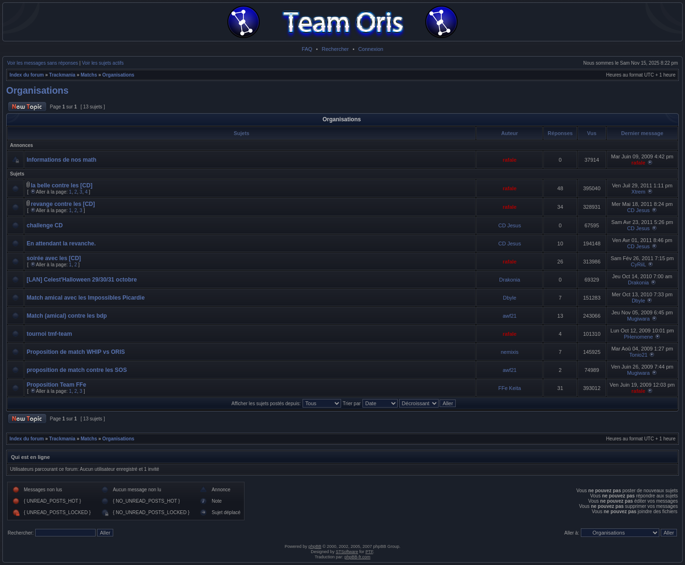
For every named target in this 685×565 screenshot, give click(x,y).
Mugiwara (638, 318)
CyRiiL (638, 264)
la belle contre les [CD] (61, 185)
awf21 (510, 316)
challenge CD (45, 225)
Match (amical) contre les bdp (67, 315)
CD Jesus (638, 210)
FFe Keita (509, 388)
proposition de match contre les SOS (77, 370)
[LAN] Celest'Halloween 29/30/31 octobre (82, 279)
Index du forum (27, 75)
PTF (369, 551)
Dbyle (509, 298)
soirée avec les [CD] (54, 258)
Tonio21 (638, 355)
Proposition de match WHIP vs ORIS (76, 352)
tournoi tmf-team (49, 334)
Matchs (89, 75)
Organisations (118, 75)
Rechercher (335, 49)
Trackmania (62, 75)
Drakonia (509, 279)
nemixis (510, 352)
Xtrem (638, 192)
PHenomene (638, 337)
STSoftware (347, 551)
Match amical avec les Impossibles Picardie (86, 297)
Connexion (370, 49)
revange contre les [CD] (63, 204)
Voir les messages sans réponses (42, 63)
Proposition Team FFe (56, 384)
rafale (510, 160)
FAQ (307, 49)
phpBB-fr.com (357, 557)
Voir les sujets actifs (103, 63)
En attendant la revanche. (61, 243)
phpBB (314, 546)
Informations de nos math (62, 159)
